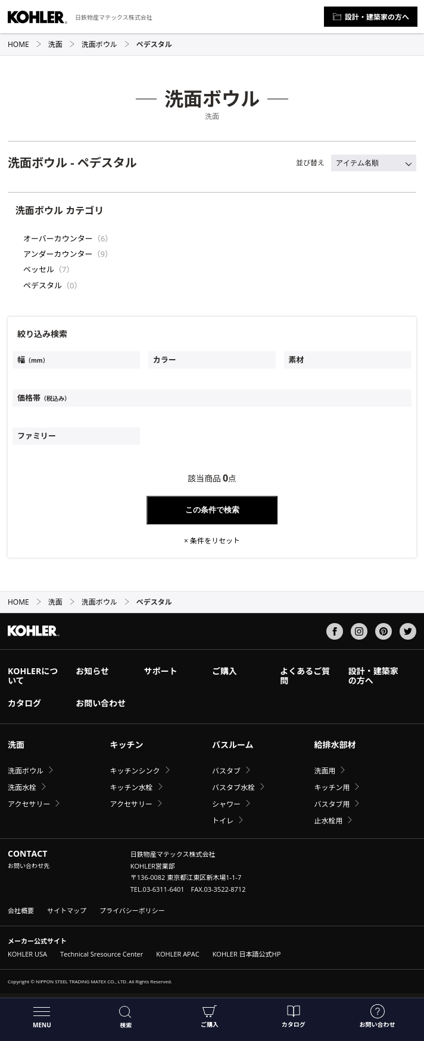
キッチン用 (332, 787)
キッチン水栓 (131, 787)
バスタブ (226, 771)
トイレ (222, 821)
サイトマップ (66, 910)
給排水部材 (335, 744)
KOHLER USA (27, 953)
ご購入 (210, 1016)
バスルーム (233, 744)
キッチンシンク (135, 771)
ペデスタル (42, 285)
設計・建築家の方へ (370, 17)
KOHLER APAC (177, 953)
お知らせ (92, 671)
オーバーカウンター (58, 238)
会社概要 (21, 910)
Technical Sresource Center (101, 953)
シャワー (226, 804)
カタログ (293, 1016)
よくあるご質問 (305, 675)
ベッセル (38, 269)
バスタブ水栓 (233, 787)
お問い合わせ (377, 1016)
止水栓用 (328, 821)
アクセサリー (29, 804)
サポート (160, 671)
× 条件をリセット (212, 541)
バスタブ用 (332, 804)
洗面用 (324, 771)
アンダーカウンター (57, 254)
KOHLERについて (33, 675)
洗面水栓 (22, 787)
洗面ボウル (106, 44)
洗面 (61, 44)
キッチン (126, 744)
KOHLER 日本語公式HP (247, 953)
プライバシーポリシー (132, 910)
